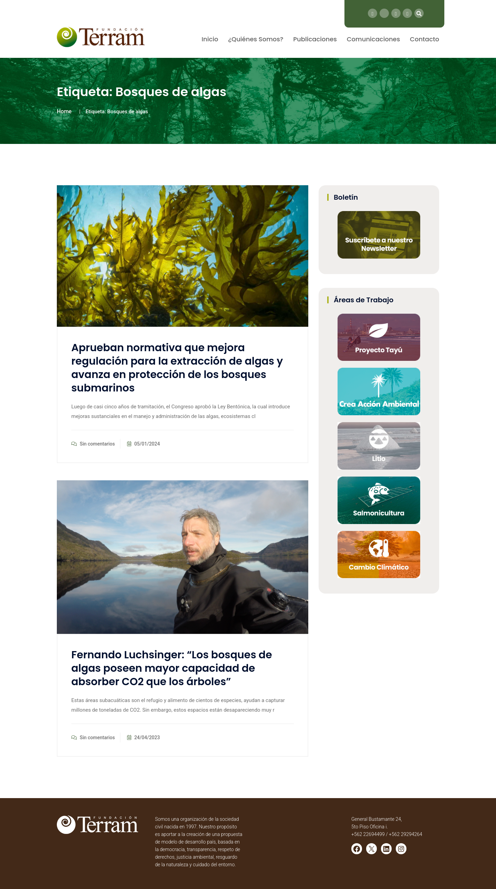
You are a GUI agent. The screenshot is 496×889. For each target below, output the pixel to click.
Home (64, 111)
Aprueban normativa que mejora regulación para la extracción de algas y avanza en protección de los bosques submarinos (177, 368)
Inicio (210, 39)
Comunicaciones (373, 39)
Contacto (424, 39)
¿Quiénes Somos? (255, 39)
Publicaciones (315, 39)
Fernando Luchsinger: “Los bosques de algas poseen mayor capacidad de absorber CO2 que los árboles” (171, 668)
